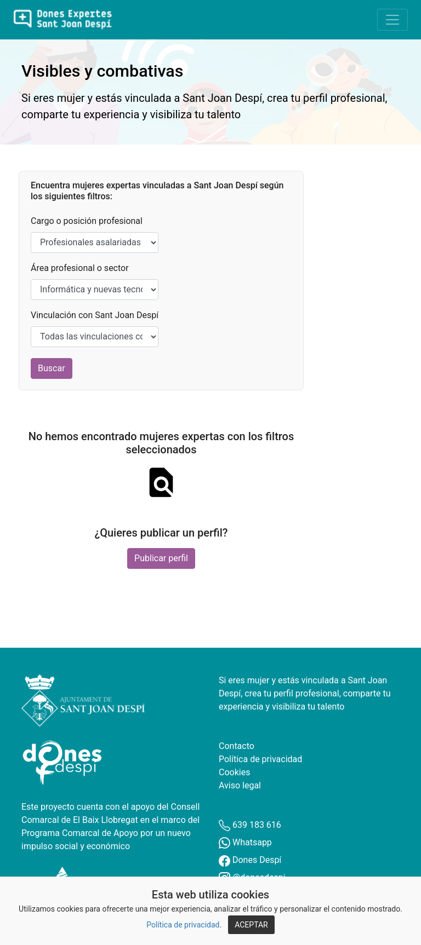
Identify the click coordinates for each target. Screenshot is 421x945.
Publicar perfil (161, 558)
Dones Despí (250, 860)
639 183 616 (250, 825)
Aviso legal (240, 785)
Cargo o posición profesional (87, 221)
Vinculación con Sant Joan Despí (94, 315)
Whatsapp (245, 842)
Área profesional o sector (80, 268)
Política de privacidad (182, 924)
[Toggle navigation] (392, 20)
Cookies (234, 772)
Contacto (236, 746)
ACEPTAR (251, 924)
